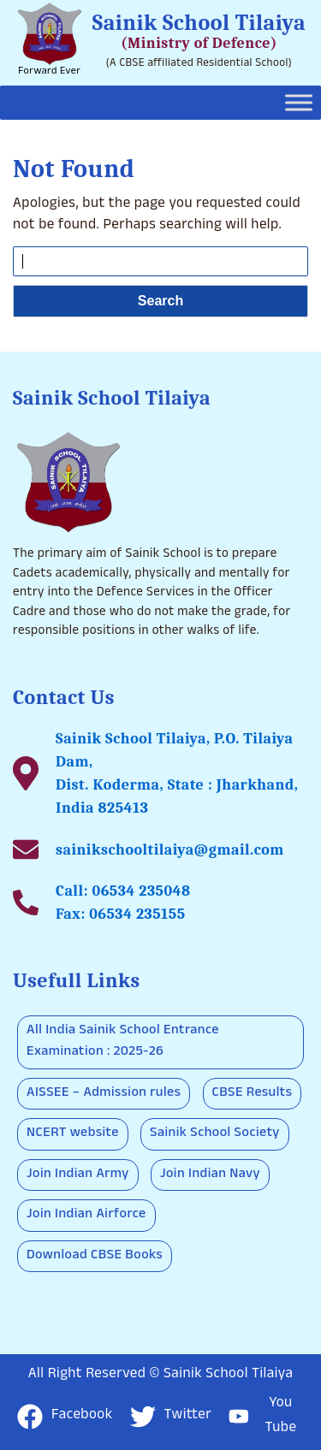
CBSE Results (252, 1093)
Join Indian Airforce (86, 1215)
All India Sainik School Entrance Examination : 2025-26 (123, 1042)
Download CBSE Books (95, 1256)
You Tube (262, 1416)
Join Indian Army (78, 1175)
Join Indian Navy (210, 1175)
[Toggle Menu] (298, 102)
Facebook (65, 1416)
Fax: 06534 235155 (121, 914)
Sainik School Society (215, 1133)
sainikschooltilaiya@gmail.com (170, 850)
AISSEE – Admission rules (104, 1093)
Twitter (170, 1416)
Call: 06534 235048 (123, 891)
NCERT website (73, 1133)
